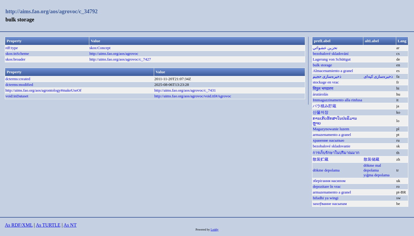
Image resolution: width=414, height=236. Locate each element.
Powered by (202, 229)
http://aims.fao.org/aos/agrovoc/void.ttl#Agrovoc (192, 96)
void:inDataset (16, 96)
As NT (70, 225)
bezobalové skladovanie (331, 146)
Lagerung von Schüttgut (332, 59)
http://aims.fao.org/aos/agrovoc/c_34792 (51, 11)
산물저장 (320, 112)
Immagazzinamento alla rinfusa (337, 100)
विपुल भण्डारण (323, 88)
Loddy (214, 229)
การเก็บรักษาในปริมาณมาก (336, 152)
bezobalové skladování (331, 53)
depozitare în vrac (327, 186)
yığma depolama (377, 175)
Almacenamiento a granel (333, 70)
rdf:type (11, 48)
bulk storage (322, 65)
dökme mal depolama (372, 167)
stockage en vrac (326, 82)
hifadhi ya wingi (325, 198)
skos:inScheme (17, 53)
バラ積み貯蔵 (324, 106)
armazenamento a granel (332, 134)
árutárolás (320, 94)
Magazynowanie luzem (331, 129)
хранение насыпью (328, 140)
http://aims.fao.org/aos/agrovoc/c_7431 (185, 90)
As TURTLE (48, 225)
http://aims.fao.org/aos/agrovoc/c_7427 (120, 59)
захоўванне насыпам (330, 203)
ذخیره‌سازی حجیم (327, 76)
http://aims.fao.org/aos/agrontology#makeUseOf (43, 90)
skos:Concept (99, 48)
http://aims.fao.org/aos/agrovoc (113, 53)
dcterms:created (17, 79)
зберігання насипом (329, 180)
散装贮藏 (320, 159)
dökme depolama (326, 170)
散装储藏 (371, 159)
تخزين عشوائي (325, 48)
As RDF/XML (19, 225)
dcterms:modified (19, 84)
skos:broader (15, 59)
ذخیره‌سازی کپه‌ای (378, 76)
